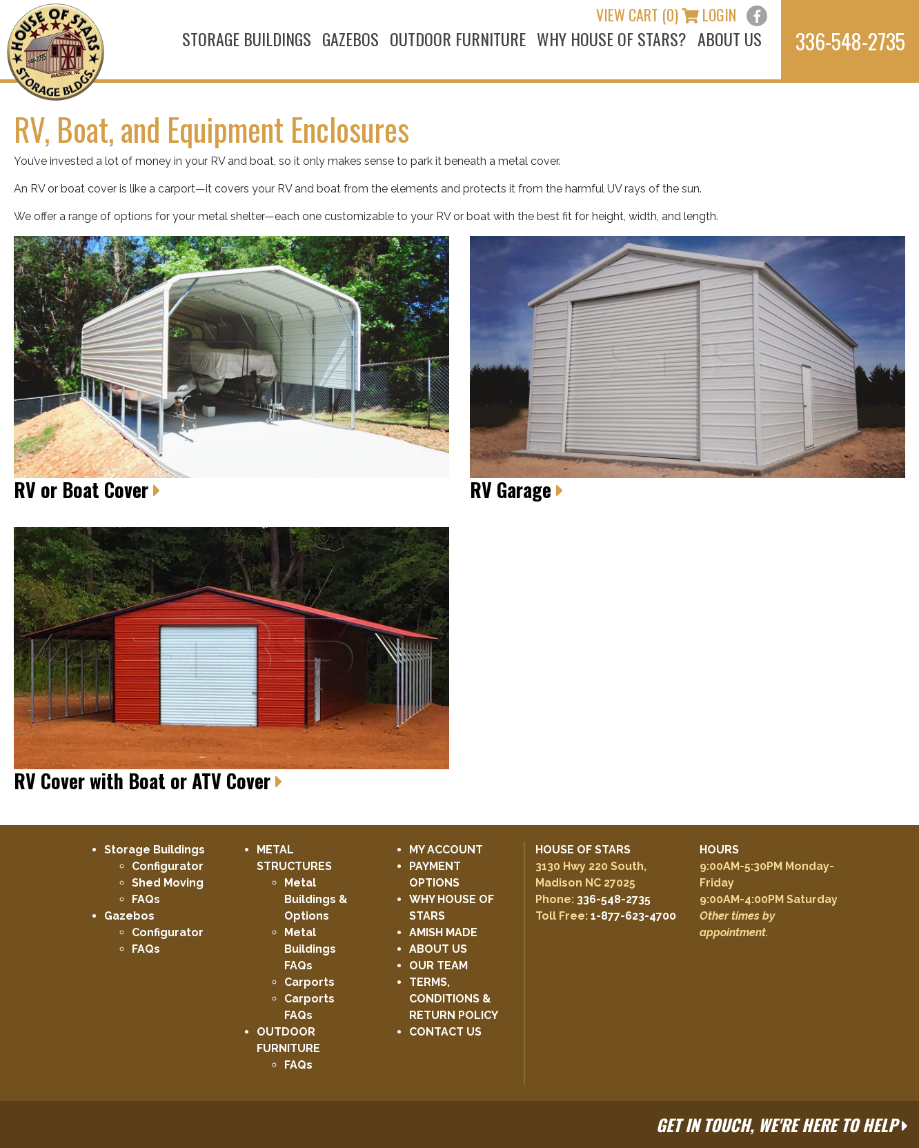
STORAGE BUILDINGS (246, 38)
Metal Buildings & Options (316, 899)
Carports (309, 982)
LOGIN (719, 14)
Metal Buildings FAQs (310, 949)
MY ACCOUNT (446, 849)
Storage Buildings (154, 849)
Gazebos (129, 915)
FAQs (146, 899)
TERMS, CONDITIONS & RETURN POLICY (453, 999)
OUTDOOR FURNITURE (458, 38)
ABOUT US (730, 38)
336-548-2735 (614, 899)
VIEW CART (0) (647, 14)
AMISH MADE (443, 932)
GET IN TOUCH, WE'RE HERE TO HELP (782, 1124)
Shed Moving (168, 882)
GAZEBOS (350, 38)
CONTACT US (445, 1031)
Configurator (168, 866)
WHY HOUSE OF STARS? (611, 38)
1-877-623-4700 (633, 915)
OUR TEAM (438, 965)
